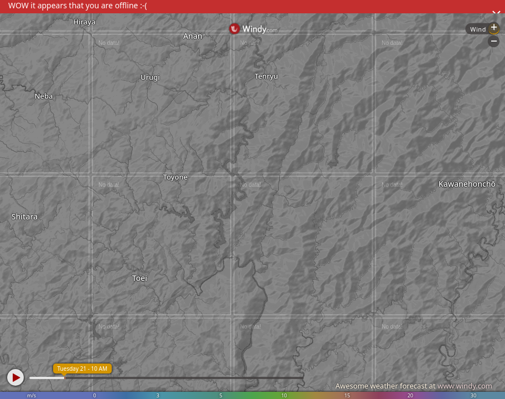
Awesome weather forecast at (413, 386)
